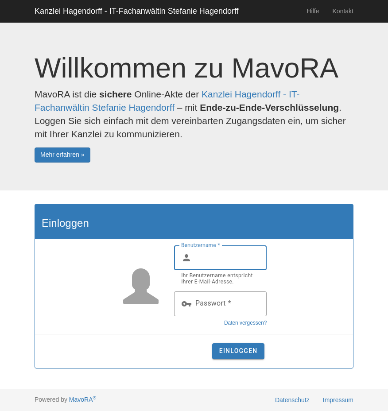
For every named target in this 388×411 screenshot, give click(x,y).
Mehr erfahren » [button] (62, 154)
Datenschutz (292, 399)
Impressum (338, 399)
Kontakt (343, 11)
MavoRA (82, 399)
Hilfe (313, 11)
